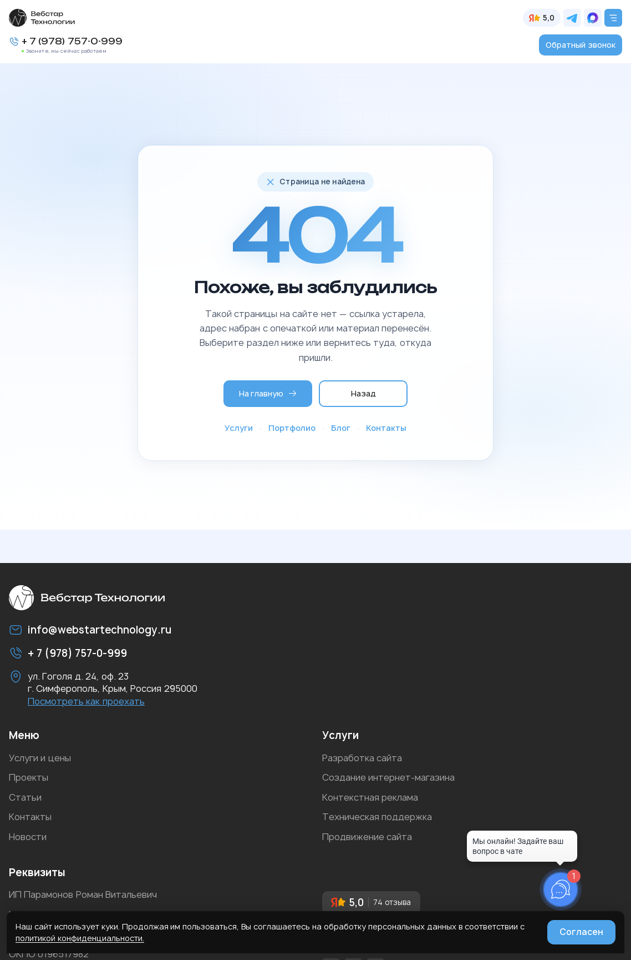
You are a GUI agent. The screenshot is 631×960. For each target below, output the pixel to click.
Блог (340, 428)
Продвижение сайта (367, 837)
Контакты (386, 428)
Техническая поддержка (377, 817)
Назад (363, 393)
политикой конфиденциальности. (80, 938)
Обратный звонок (580, 44)
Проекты (28, 777)
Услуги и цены (40, 758)
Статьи (25, 797)
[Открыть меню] (613, 18)
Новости (28, 837)
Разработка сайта (362, 758)
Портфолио (292, 428)
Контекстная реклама (370, 797)
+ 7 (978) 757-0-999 (72, 42)
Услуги (239, 428)
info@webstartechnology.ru (99, 630)
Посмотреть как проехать (86, 701)
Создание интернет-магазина (388, 777)
